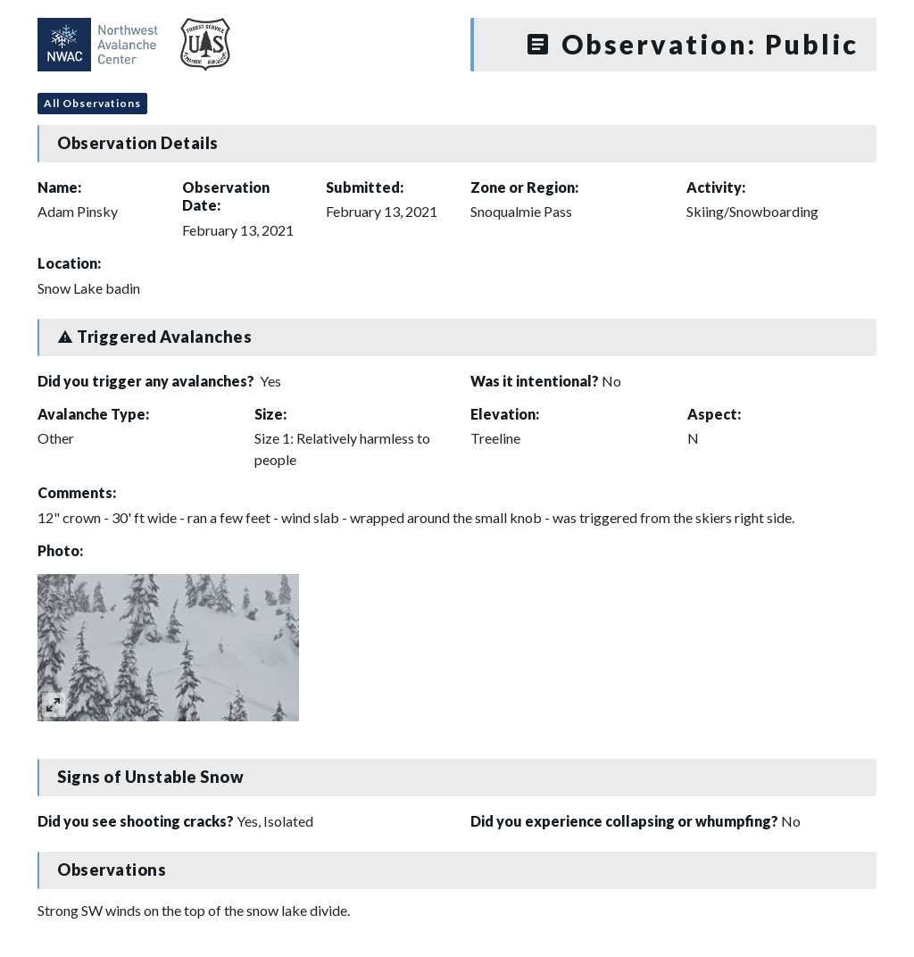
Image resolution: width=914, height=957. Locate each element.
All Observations (92, 103)
